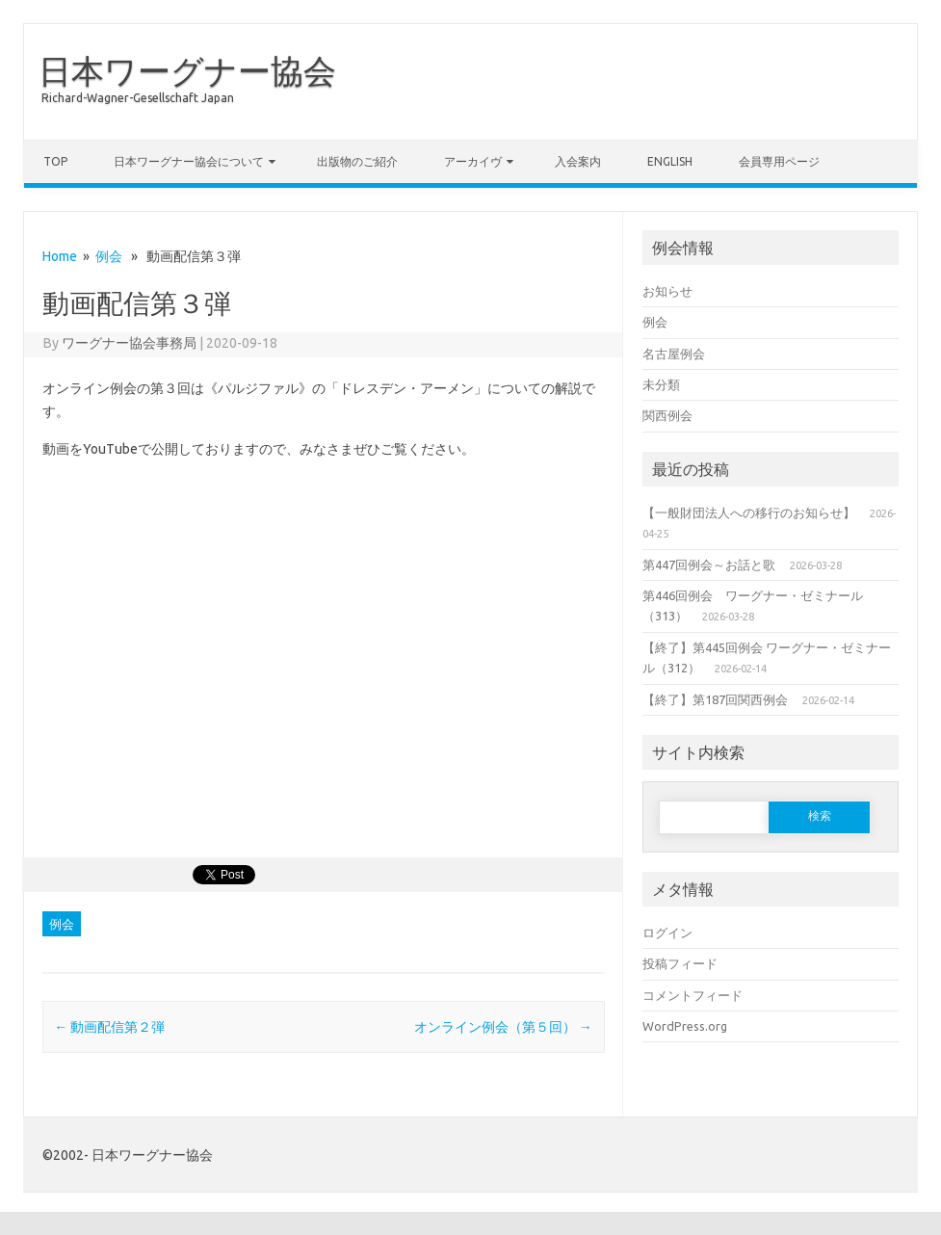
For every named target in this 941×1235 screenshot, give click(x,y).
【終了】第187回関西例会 (715, 699)
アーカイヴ (473, 161)
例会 (108, 256)
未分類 (661, 384)
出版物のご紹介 (357, 161)
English (670, 161)
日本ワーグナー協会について (189, 161)
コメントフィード (692, 995)
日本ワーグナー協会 (187, 70)
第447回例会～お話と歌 (708, 564)
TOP (55, 161)
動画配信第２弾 (109, 1027)
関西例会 (667, 415)
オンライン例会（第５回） (503, 1027)
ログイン (667, 932)
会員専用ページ (779, 161)
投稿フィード (680, 963)
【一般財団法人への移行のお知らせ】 (748, 512)
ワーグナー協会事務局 (129, 343)
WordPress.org (684, 1026)
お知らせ (667, 291)
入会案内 (578, 161)
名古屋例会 (673, 353)
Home (59, 256)
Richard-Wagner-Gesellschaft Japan (137, 98)
